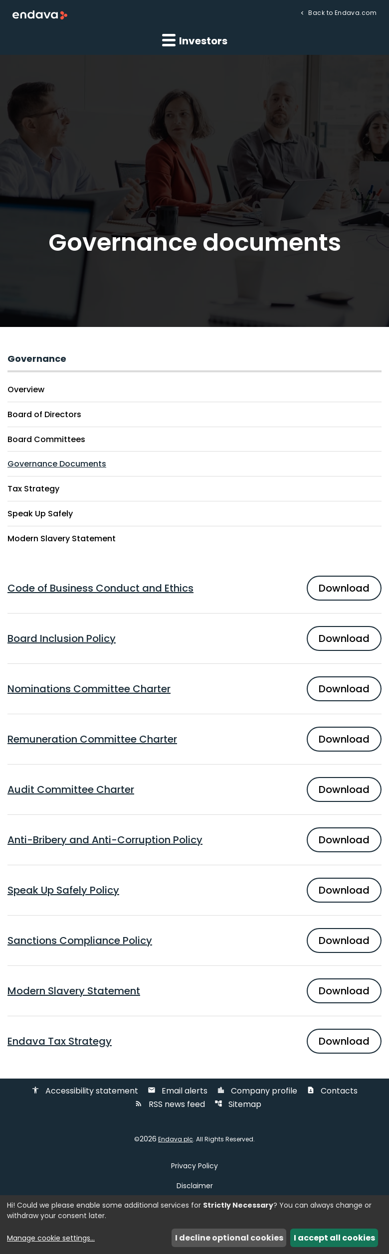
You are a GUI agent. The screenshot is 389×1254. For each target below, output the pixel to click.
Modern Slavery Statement (61, 538)
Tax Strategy (33, 488)
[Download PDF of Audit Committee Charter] (194, 789)
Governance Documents (56, 464)
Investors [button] (194, 40)
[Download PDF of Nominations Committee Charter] (194, 688)
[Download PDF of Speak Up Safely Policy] (194, 890)
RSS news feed (170, 1104)
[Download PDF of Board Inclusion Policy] (194, 638)
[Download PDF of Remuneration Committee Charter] (194, 739)
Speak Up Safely (40, 513)
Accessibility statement (84, 1091)
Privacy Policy (194, 1165)
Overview (25, 389)
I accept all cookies (334, 1238)
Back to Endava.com (342, 12)
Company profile (257, 1091)
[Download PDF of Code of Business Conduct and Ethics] (194, 588)
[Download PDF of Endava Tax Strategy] (194, 1041)
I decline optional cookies (229, 1238)
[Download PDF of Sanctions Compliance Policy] (194, 940)
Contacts (332, 1091)
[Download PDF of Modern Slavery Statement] (194, 990)
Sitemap (237, 1104)
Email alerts (177, 1091)
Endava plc (175, 1139)
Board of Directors (44, 414)
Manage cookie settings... (51, 1238)
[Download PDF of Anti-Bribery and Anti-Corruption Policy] (194, 839)
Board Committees (46, 439)
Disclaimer (195, 1185)
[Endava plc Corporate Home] (39, 14)
